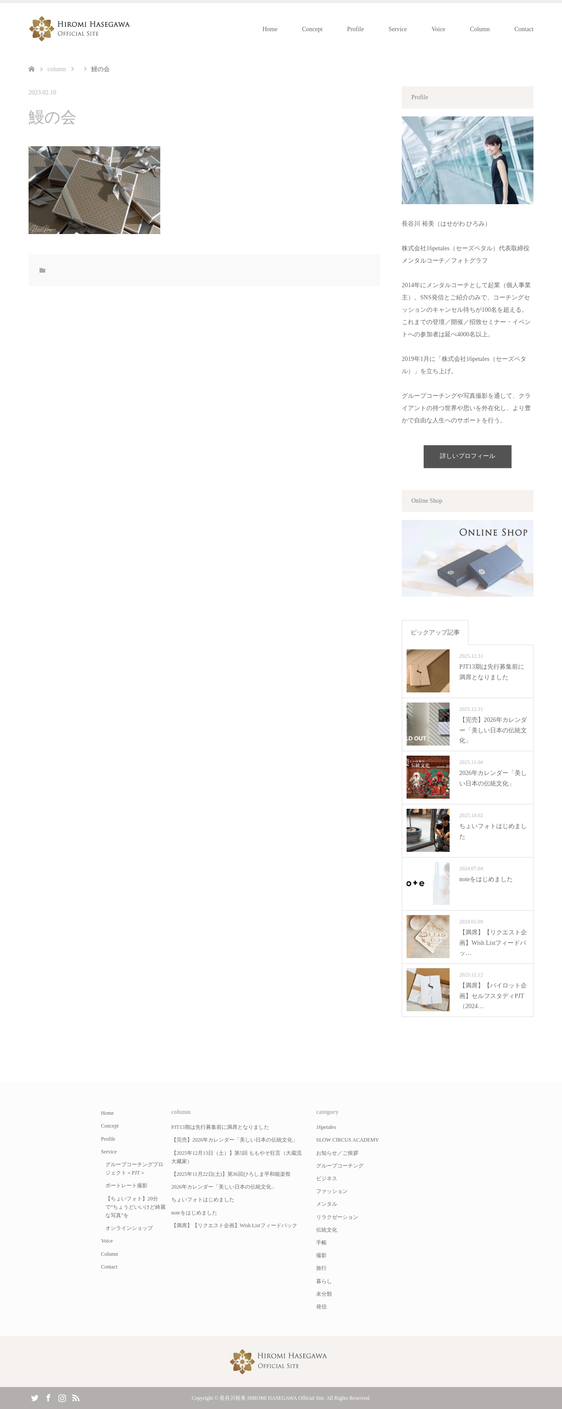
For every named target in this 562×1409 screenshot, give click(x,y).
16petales (326, 1127)
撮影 (321, 1255)
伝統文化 (326, 1230)
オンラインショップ (129, 1228)
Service (398, 29)
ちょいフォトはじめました (202, 1199)
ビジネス (326, 1178)
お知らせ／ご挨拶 (337, 1153)
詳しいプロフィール (467, 456)
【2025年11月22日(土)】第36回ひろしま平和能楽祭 (231, 1174)
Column (480, 29)
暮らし (324, 1281)
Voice (439, 29)
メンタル (326, 1204)
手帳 (321, 1243)
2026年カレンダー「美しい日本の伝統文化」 (224, 1187)
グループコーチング (340, 1166)
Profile (355, 29)
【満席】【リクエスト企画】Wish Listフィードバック (234, 1225)
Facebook (48, 1397)
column (56, 69)
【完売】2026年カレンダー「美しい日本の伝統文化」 (234, 1140)
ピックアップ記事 (435, 632)
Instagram (62, 1397)
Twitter (34, 1397)
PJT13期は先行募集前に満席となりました (220, 1127)
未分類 (324, 1294)
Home (270, 29)
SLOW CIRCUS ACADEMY (347, 1140)
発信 (321, 1307)
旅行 (321, 1268)
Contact (523, 29)
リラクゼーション (337, 1217)
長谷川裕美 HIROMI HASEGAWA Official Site (272, 1398)
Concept (312, 29)
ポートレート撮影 (126, 1185)
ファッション (332, 1191)
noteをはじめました (194, 1213)
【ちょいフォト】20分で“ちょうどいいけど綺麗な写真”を (135, 1207)
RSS (75, 1397)
